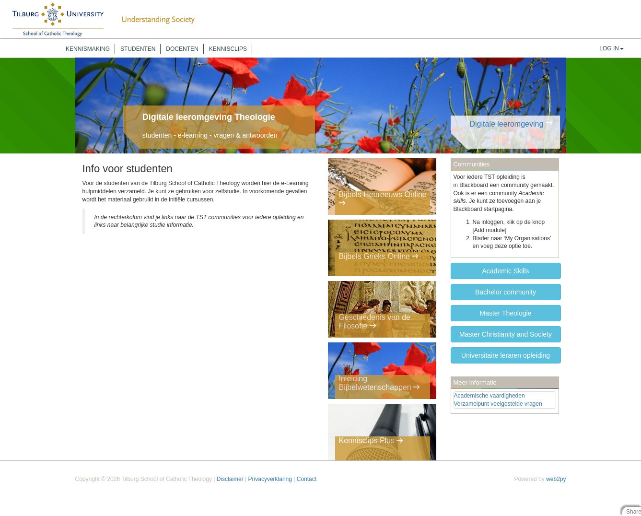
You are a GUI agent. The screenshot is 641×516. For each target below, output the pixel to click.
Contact (306, 479)
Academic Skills (505, 271)
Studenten (137, 49)
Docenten (182, 49)
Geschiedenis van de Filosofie (374, 322)
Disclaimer (230, 479)
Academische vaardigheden (489, 395)
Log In (611, 48)
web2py (556, 479)
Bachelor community (505, 292)
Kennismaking (88, 49)
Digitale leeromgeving (506, 124)
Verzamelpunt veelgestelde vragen (498, 403)
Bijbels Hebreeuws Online (383, 200)
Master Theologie (506, 313)
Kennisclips (228, 49)
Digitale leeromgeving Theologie (208, 117)
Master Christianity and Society (505, 334)
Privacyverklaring (270, 479)
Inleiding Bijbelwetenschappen (379, 384)
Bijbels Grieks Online (379, 257)
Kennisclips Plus (371, 441)
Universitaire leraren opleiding (505, 355)
